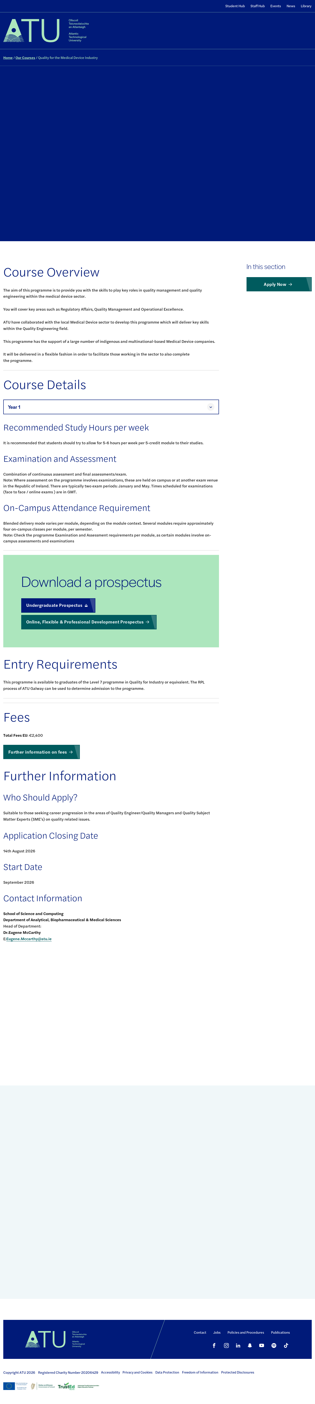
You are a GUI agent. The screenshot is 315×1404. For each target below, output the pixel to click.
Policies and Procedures (246, 1332)
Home (8, 57)
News (291, 5)
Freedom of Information (200, 1372)
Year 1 (14, 407)
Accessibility (110, 1372)
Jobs (216, 1332)
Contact (200, 1332)
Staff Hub (257, 5)
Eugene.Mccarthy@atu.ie (29, 938)
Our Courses (25, 57)
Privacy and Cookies (137, 1372)
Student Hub (235, 5)
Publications (280, 1332)
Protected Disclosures (237, 1372)
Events (275, 5)
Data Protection (167, 1372)
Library (306, 5)
